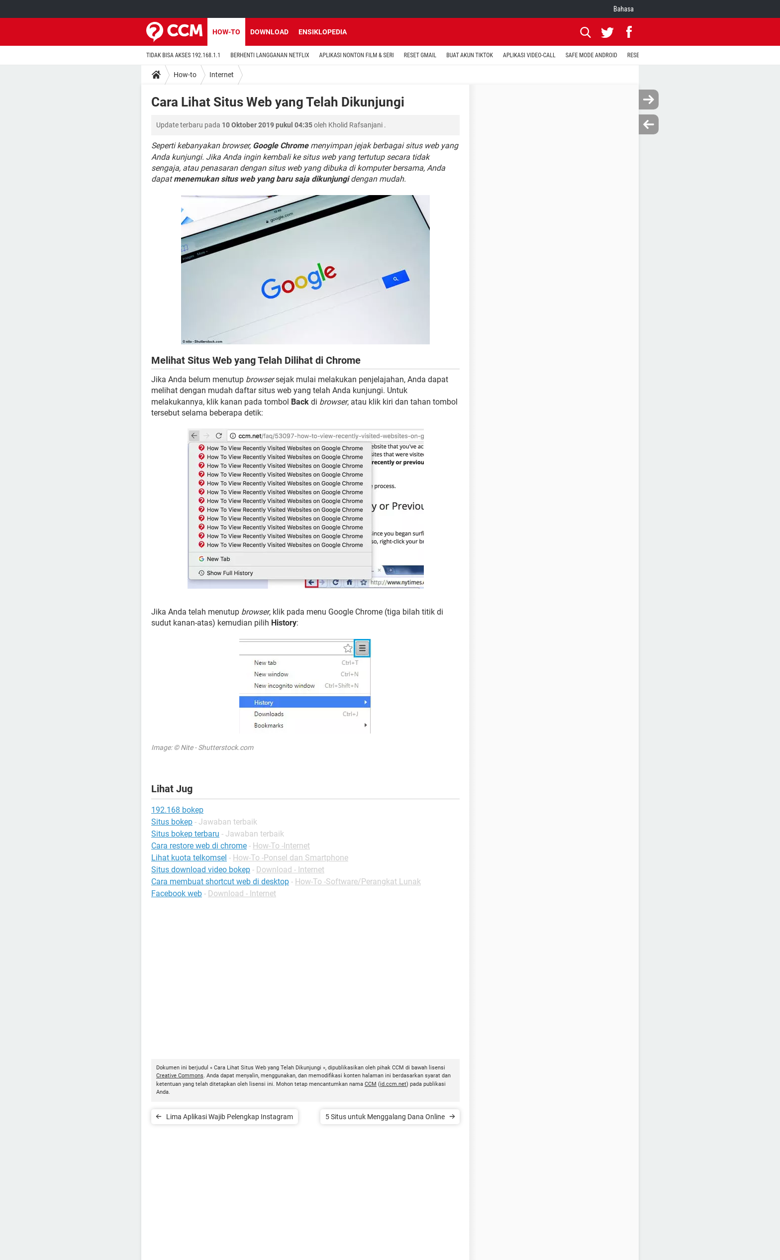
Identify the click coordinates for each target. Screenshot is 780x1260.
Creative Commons (179, 1075)
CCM (371, 1084)
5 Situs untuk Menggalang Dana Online (385, 1117)
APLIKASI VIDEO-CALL (529, 55)
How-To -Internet (281, 845)
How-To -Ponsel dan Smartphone (290, 857)
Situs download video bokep (200, 869)
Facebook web (176, 893)
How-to (226, 32)
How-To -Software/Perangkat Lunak (358, 881)
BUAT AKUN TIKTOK (469, 55)
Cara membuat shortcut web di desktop (220, 881)
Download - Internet (290, 869)
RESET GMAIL (420, 55)
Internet (221, 75)
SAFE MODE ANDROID (591, 55)
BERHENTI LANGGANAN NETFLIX (269, 55)
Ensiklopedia (322, 32)
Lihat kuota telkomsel (189, 857)
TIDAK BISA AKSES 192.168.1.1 (183, 55)
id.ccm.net (393, 1084)
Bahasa (623, 9)
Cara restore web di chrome (199, 845)
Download (269, 32)
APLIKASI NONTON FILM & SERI (356, 55)
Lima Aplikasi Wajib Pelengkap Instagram (229, 1117)
